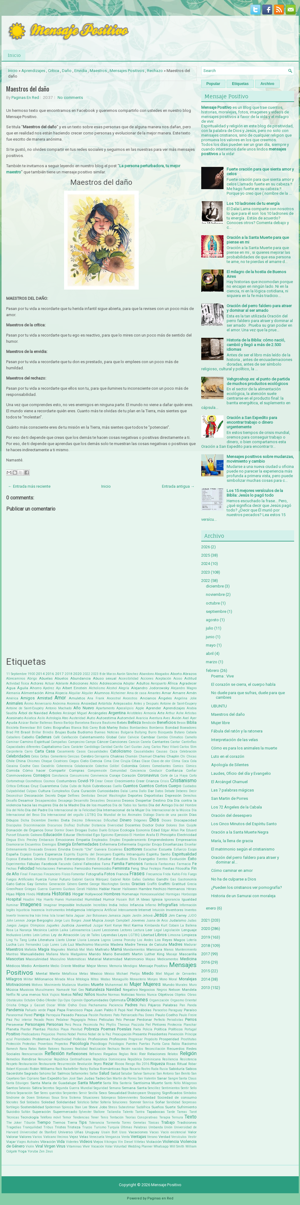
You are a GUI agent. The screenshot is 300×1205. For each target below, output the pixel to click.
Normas (114, 995)
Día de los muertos (95, 805)
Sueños (157, 1107)
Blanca (76, 728)
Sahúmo (45, 1073)
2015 (205, 971)
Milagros (14, 979)
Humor (109, 899)
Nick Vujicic (51, 995)
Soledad (48, 1102)
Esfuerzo (180, 849)
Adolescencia (110, 683)
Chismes (33, 761)
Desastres (97, 801)
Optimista (117, 1000)
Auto (91, 718)
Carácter (77, 747)
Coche (25, 766)
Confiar (191, 771)
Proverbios (45, 1044)
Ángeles (165, 698)
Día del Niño (15, 810)
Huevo (59, 899)
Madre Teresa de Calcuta (146, 944)
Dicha (25, 820)
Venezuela (96, 1137)
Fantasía (150, 864)
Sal (54, 1073)
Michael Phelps (128, 974)
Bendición (149, 723)
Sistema (75, 1098)
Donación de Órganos (24, 830)
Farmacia (184, 864)
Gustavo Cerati (74, 889)
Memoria (115, 966)
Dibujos (12, 820)
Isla (52, 916)
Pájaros (154, 1005)
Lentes (27, 935)
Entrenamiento (16, 849)
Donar (49, 830)
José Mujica (93, 920)
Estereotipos (74, 859)
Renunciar (45, 1059)
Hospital (13, 899)
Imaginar (50, 905)
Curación (88, 791)
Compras (76, 770)
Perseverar (15, 1024)
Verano (152, 1137)
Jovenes (138, 920)
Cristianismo (183, 780)
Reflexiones (76, 1053)
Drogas (81, 830)
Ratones (53, 1049)
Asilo (41, 718)
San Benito (182, 1073)
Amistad (44, 698)
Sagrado (31, 1073)
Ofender (51, 1000)
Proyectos (61, 1044)
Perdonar (144, 1019)
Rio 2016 (142, 1064)
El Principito (166, 835)
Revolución (84, 1064)
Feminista (121, 868)
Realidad (81, 1049)
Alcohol (112, 688)
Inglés (10, 910)
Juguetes (52, 925)
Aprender (153, 708)
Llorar (71, 940)
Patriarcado (129, 1015)
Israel (60, 916)
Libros (161, 934)
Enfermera (108, 844)
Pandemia (15, 1010)
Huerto (48, 899)
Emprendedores (161, 840)
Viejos (98, 1141)
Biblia (192, 722)
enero (211, 908)
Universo (65, 1132)
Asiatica (30, 718)
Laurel (96, 930)
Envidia (80, 70)
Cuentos (130, 785)
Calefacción (69, 737)
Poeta (137, 1029)
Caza (173, 751)
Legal (158, 930)
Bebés (122, 722)
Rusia (163, 1069)
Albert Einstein (74, 688)
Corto (193, 776)
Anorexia (73, 704)
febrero (212, 670)
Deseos (128, 800)
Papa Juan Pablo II (100, 1010)
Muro (193, 985)
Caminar (12, 742)
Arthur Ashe (175, 713)
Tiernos (59, 1122)
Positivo (13, 1034)
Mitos (95, 979)
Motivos (37, 985)
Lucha (11, 944)
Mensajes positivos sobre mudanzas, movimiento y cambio (260, 459)
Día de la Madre (66, 805)
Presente (140, 1034)
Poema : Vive (222, 676)
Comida (13, 770)
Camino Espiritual (35, 742)
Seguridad (100, 1088)
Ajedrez (48, 688)
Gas (173, 879)
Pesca (77, 1025)
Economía (143, 830)
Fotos (109, 874)
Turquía (113, 1127)
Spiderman (53, 1107)
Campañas (59, 742)
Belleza (134, 722)
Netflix (10, 995)
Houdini (28, 899)
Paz (9, 1019)
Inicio (14, 55)
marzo (211, 662)
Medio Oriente (60, 966)
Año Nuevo (83, 708)
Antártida (105, 704)
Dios (154, 820)
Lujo (45, 945)
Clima (176, 761)
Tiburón (29, 1123)
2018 (68, 674)
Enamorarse (15, 844)
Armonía (150, 713)
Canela (146, 742)
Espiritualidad (184, 854)
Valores (25, 1137)
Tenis (104, 1117)
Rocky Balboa (89, 1069)
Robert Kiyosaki (17, 1069)
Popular (213, 84)
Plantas (39, 1029)
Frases (137, 873)
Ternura (177, 1117)
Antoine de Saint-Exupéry (25, 708)
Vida (61, 1141)
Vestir (192, 1137)
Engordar (144, 844)
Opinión (77, 1000)
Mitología (82, 979)
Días (193, 815)
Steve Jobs (98, 1107)
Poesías (124, 1029)
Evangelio (146, 859)
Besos (181, 723)
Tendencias (81, 1117)
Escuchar (150, 849)
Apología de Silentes (230, 764)
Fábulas (33, 864)
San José (69, 1078)
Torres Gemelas (134, 1123)
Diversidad (115, 825)
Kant (108, 925)
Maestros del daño (27, 89)
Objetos (180, 995)
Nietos (66, 994)
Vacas (154, 1132)
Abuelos (61, 678)
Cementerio (58, 756)
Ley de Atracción (65, 935)
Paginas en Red (160, 1198)
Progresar (135, 1039)
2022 (86, 674)
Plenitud (76, 1029)
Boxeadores (188, 728)
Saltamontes (80, 1073)
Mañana (52, 954)
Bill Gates (44, 728)
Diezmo (77, 820)
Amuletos (77, 698)
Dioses (167, 820)
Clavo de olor (160, 761)
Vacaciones (138, 1132)
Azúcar (23, 723)
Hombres (112, 894)
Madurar (190, 945)
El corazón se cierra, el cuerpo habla (243, 684)
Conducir (155, 771)
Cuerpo (174, 785)
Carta (39, 751)
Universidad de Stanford (38, 1132)
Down (70, 830)
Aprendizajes (33, 70)
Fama (106, 864)
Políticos (175, 1029)
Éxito (192, 858)
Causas (161, 751)
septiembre (216, 611)
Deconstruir (14, 796)
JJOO (192, 916)
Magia (43, 949)
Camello (191, 737)
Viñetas (139, 1142)
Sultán (25, 1112)
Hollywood (93, 894)
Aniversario (43, 704)
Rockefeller (71, 1069)
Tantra (140, 1112)
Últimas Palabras (134, 1127)
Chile (10, 761)
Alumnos (102, 693)
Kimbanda (152, 925)
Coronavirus (148, 775)
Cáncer (103, 742)
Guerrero (55, 889)
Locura (93, 940)
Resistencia (188, 1059)
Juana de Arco (157, 921)
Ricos (119, 1064)
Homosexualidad (152, 894)
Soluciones (120, 1102)
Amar (166, 693)
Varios (37, 1137)
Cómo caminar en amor (232, 870)
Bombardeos (139, 728)
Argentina (117, 713)
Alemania (13, 693)
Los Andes (145, 940)
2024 (205, 563)
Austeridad (77, 718)
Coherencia (64, 766)
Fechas (11, 869)
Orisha (11, 1005)
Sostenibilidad (32, 1107)
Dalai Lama (129, 791)
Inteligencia (75, 910)
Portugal (191, 1029)
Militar (28, 979)
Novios (141, 995)
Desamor (25, 800)
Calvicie (133, 737)
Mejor (91, 966)
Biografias (61, 727)
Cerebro (87, 756)
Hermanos (176, 889)
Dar (151, 791)
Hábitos (92, 889)
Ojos (66, 1000)
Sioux (55, 1098)
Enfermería (127, 844)
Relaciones (156, 1054)
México (109, 974)
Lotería (192, 940)
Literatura (46, 940)
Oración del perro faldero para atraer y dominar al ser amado (259, 308)
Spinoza (67, 1107)
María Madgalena (73, 954)
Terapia (164, 1117)
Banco (58, 723)
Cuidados (190, 786)
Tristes (60, 1127)
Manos (169, 950)
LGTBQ (134, 935)
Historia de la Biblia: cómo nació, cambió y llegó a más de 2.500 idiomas (256, 345)
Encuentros (33, 844)
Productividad (62, 1039)
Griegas (30, 889)
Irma (45, 916)
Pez (102, 1025)
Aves (166, 718)
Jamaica (114, 916)
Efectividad (84, 835)
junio (210, 636)
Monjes (152, 979)
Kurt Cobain (170, 925)
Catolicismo (121, 751)
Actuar (49, 683)
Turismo (100, 1127)
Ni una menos (29, 994)
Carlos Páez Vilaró (165, 747)
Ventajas (138, 1136)
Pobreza (91, 1029)
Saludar (126, 1073)
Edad (155, 830)
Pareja (39, 1014)
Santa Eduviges (17, 1083)
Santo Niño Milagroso (180, 1083)
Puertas (144, 1044)
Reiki (133, 1054)
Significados (172, 1093)
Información (188, 905)
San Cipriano (29, 1078)
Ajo (58, 688)
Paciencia (116, 1005)
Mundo (168, 984)
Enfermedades (85, 844)
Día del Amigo (161, 805)
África (172, 683)
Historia (43, 894)
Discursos (54, 825)
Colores (144, 766)
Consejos (41, 775)
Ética (133, 859)
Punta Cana (161, 1044)
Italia (69, 916)
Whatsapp (161, 1146)
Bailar (34, 723)
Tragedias (13, 1127)
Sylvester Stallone (92, 1112)
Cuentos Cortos (153, 785)
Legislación (171, 930)
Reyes (97, 1064)
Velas (83, 1137)
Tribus (48, 1127)
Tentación (117, 1117)
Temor (66, 1117)
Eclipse (113, 830)
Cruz (34, 786)
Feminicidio (101, 868)
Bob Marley (108, 727)
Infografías (168, 904)
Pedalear (62, 1020)
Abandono (146, 674)
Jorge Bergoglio (39, 920)
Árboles (55, 713)
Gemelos (41, 884)
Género (72, 884)
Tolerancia (96, 1123)
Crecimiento (125, 781)
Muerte (97, 984)
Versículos (179, 1137)
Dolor (159, 825)
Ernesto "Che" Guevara (89, 849)
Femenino (65, 868)
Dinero (126, 820)
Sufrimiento (187, 1107)
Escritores (133, 849)
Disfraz (69, 825)
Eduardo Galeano (29, 835)
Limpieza (189, 935)
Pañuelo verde (35, 1010)
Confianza (174, 770)
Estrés (91, 859)
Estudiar (104, 859)
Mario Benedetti (116, 954)
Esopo (192, 849)
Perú (68, 1025)
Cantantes (160, 742)
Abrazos (190, 674)
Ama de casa (136, 693)
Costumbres (66, 781)
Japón (126, 916)
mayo (211, 645)
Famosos (134, 863)
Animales (14, 703)
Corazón (129, 775)
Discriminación (35, 825)
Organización (159, 1000)
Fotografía (94, 874)
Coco (35, 766)
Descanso (114, 801)
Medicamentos (167, 959)
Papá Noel (125, 1010)
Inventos (191, 910)
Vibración (48, 1141)
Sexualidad (117, 1093)
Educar (69, 835)
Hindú (30, 894)
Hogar (78, 894)
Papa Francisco (70, 1010)
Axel (186, 718)
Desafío (11, 801)
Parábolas (143, 1010)
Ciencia (96, 761)
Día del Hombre (185, 805)
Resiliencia (170, 1059)
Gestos (125, 884)
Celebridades (18, 756)
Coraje (114, 775)
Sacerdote (14, 1073)
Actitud (190, 678)
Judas (192, 921)
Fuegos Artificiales (20, 879)
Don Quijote (188, 825)
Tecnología (29, 1117)
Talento (128, 1112)
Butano (179, 732)
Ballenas (46, 723)
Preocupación (122, 1034)
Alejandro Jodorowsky (150, 688)
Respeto (11, 1064)
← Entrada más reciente (29, 486)
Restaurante (47, 1064)
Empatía (83, 840)
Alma (49, 693)
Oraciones (137, 1000)
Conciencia (138, 771)
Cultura (44, 791)
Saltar (94, 1073)
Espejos (26, 854)
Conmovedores (19, 775)
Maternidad (112, 959)
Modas (106, 979)
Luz (71, 944)
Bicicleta (12, 728)
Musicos (27, 989)
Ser (36, 1093)
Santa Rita (110, 1083)
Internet (144, 910)
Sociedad (147, 1097)
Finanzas (36, 874)
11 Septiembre (16, 674)
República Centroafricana (72, 1059)
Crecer (108, 781)
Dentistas (88, 796)
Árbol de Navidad (33, 713)
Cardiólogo (92, 747)
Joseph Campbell (117, 921)
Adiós (94, 683)
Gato (10, 884)
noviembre (215, 594)
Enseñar (191, 844)
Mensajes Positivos (127, 70)
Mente (55, 973)
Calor (122, 737)
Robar (192, 1064)
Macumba (101, 945)
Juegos (11, 925)
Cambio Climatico (170, 737)
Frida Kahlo (171, 874)
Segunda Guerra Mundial (74, 1088)
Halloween (129, 889)
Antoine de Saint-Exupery (178, 704)
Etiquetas (240, 84)
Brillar (36, 732)
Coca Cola (189, 761)
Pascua (81, 1015)
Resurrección (66, 1064)
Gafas (136, 879)
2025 (205, 555)
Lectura (138, 930)
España (12, 854)
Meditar (78, 966)
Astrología (53, 718)
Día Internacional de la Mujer (121, 810)
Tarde (171, 1112)
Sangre (173, 1078)
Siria (64, 1098)
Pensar (129, 1019)
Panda (192, 1005)
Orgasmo (177, 1000)
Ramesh (12, 1049)
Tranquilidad (32, 1127)
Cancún (134, 742)
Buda (71, 732)
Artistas (191, 713)
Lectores (126, 930)
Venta (125, 1137)
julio (209, 628)
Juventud (83, 925)
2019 (205, 937)
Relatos (172, 1054)
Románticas (110, 1069)
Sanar (162, 1078)
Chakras (117, 756)
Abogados (162, 674)
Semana (115, 1088)
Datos (159, 791)
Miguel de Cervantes (180, 974)
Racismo (189, 1044)
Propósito (151, 1039)
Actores (36, 683)
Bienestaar (28, 728)
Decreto (50, 796)
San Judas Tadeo (91, 1078)
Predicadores (30, 1034)
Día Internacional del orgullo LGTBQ (68, 815)
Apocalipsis (125, 708)
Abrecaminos (15, 679)
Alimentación (32, 693)
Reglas (124, 1054)
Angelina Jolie (185, 698)
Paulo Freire (188, 1015)
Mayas (150, 959)
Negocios (147, 989)
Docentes (133, 825)
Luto (64, 945)
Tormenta (113, 1123)
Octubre (29, 1000)
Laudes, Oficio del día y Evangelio (241, 773)
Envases (50, 849)
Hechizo (159, 889)
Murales (182, 985)
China (21, 761)
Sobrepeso (108, 1098)
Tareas (182, 1112)
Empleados (100, 840)
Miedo (148, 973)
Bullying (141, 732)
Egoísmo (107, 835)
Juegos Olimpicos (31, 925)
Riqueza (157, 1063)
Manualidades (32, 954)
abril (210, 653)
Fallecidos (92, 864)
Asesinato (14, 718)
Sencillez (154, 1088)
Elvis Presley (27, 840)
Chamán (131, 756)
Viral (39, 1146)
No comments (70, 97)
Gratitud (178, 884)
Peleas (92, 1020)
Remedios (13, 1059)
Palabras (170, 1005)
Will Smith (177, 1146)
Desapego (65, 801)
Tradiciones (187, 1122)
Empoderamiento (134, 840)
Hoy (39, 899)
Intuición (158, 910)
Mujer (135, 984)
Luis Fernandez (29, 945)
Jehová (147, 916)
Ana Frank (95, 698)
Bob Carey (90, 728)
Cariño (118, 747)
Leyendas (109, 935)
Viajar (11, 1141)
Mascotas (15, 959)
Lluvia (81, 940)
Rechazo (155, 70)
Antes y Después (146, 704)
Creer (140, 781)
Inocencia (38, 910)
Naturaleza (95, 989)
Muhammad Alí (116, 985)
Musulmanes (44, 990)
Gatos (20, 884)
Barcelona (82, 723)
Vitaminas (74, 1146)
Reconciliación (155, 1049)
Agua (10, 688)
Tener (95, 1117)
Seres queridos (51, 1093)
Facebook (49, 864)
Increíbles (100, 905)
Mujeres (152, 984)
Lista (32, 940)
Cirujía (125, 761)
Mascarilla (188, 954)
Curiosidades (108, 791)
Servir (83, 1093)
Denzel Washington (111, 796)
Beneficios (166, 722)
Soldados (33, 1102)
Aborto (176, 674)
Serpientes (70, 1093)
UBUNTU (219, 706)
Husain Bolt (125, 899)
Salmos (63, 1073)
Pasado (67, 1015)
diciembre (215, 586)
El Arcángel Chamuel (229, 781)
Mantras (12, 954)
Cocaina (12, 766)
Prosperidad (169, 1039)
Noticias (128, 994)
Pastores (105, 1015)
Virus (60, 1146)
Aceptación (163, 679)
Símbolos (190, 1093)
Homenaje (130, 894)
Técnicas (12, 1117)
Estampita (55, 859)
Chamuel (145, 756)
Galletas (148, 879)
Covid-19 (85, 781)
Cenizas (73, 756)
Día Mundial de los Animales (119, 815)
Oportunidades (96, 1000)
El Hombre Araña (142, 835)
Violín (30, 1146)
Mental (41, 973)
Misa (70, 979)
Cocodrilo (47, 766)
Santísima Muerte (148, 1083)
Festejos (155, 869)
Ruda (155, 1069)
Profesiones (98, 1039)
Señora (11, 1093)
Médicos (13, 966)
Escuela (165, 849)
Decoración (33, 795)
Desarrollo (81, 801)
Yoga (22, 1151)
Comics (178, 766)
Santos (12, 1088)
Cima (107, 761)
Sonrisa (148, 1102)
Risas (171, 1064)
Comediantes (161, 766)
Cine (116, 761)
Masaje (171, 954)
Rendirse (29, 1059)
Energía (64, 844)
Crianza (152, 781)
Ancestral (114, 698)
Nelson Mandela (182, 989)
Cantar (175, 742)
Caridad (106, 747)
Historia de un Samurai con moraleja (243, 895)
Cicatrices (60, 761)
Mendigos (130, 966)
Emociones (65, 840)
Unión (168, 1127)
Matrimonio (134, 959)
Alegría (124, 688)
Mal (82, 950)
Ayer (193, 718)
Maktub (72, 950)
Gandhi (162, 879)
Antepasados (123, 704)
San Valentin (147, 1078)
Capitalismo (51, 747)
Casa (50, 751)
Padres (131, 1005)
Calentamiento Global (98, 737)
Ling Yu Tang (16, 940)
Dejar (62, 795)
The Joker (14, 1123)
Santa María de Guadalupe (53, 1083)
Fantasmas (167, 864)
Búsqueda (165, 732)
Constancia (60, 776)
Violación (154, 1141)
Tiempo (44, 1122)
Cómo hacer (34, 770)
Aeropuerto (158, 683)
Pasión (93, 1015)
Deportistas (153, 795)
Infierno (150, 905)
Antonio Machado (59, 708)
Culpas (31, 791)
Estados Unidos (32, 859)
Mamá (116, 949)
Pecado (39, 1020)
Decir (193, 791)
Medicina (188, 959)
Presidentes (157, 1034)
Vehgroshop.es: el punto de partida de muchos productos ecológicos (258, 381)
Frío (184, 874)
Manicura (154, 949)
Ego (96, 835)
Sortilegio (12, 1107)
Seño (193, 1088)
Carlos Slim (188, 747)
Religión (188, 1053)
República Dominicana (144, 1059)
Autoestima (106, 718)
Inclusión (83, 905)
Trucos (87, 1127)
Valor (192, 1132)
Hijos (20, 894)
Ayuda (11, 722)
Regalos (110, 1054)
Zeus (49, 1151)
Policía (147, 1029)
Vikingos (110, 1142)
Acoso (177, 679)
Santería (126, 1083)
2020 (77, 674)
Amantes (154, 693)
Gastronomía (187, 879)
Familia (118, 863)
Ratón (42, 1049)
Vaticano (49, 1137)
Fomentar (78, 874)
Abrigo (32, 679)
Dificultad (111, 820)
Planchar (190, 1025)
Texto (191, 1117)
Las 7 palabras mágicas (232, 790)
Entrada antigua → (178, 486)
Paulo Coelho (166, 1015)
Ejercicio (121, 835)
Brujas (60, 732)
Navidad (113, 989)
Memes (102, 966)
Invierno (23, 916)
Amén (191, 693)
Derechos (190, 796)
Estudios (120, 859)
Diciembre (38, 820)
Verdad (164, 1137)
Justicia (67, 925)
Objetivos (165, 994)
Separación (25, 1093)
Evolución (178, 859)
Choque (46, 761)
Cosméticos (33, 781)
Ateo (65, 718)
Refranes (95, 1054)
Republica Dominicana (109, 1059)
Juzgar (98, 925)
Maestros (98, 70)
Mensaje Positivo (153, 966)
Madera (117, 944)
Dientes (53, 820)
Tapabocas (156, 1112)
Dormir (59, 830)
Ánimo (28, 704)
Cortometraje (15, 781)
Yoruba (33, 1151)
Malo (89, 950)
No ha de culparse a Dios (233, 879)
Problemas (41, 1039)
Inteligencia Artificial (101, 910)
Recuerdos (176, 1048)
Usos (123, 1132)
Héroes (191, 889)
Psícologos (116, 1044)
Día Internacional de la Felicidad (72, 810)
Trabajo (168, 1122)
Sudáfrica (143, 1107)
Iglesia (157, 899)
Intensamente (127, 910)
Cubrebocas (101, 786)
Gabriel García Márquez (90, 879)
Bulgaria (127, 732)
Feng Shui (139, 868)
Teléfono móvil (50, 1117)
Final (24, 874)
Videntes (72, 1142)
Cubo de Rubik (80, 786)
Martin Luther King (148, 954)
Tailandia (114, 1112)
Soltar (95, 1102)
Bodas (123, 728)
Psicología (79, 1043)
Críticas (23, 786)
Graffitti (164, 884)
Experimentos (16, 864)
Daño (67, 70)
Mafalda (30, 950)
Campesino (76, 742)
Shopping (154, 1093)
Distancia (99, 825)
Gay (30, 884)
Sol (22, 1102)
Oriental (191, 1000)
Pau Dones (146, 1015)
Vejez (73, 1137)
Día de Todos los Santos (129, 805)
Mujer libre (220, 722)
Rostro (145, 1069)
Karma (137, 925)
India (113, 905)
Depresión (173, 795)
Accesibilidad (128, 679)
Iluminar (12, 905)
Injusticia (23, 910)
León (36, 935)
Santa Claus (188, 1078)
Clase (145, 761)
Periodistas (175, 1020)
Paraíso (190, 1010)
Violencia (171, 1141)
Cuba (64, 786)
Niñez (78, 994)
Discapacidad (185, 820)
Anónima (59, 704)
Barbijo (68, 723)
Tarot (193, 1112)
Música (12, 989)
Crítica (53, 70)
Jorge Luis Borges (67, 921)
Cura (75, 791)
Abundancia (80, 678)
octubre (213, 603)
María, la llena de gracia (232, 840)
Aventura (155, 718)
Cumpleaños (61, 791)
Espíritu (69, 854)
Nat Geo (77, 990)
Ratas (32, 1049)
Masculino (57, 959)
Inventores (174, 910)
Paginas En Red (25, 97)
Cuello (117, 786)
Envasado (35, 849)
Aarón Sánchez (127, 674)
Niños (90, 994)
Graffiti (152, 884)
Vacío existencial (173, 1132)
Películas (106, 1019)
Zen (42, 1151)
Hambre (145, 889)
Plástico (53, 1029)
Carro (28, 751)
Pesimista (90, 1025)
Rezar (108, 1063)
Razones (67, 1049)
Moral (173, 979)
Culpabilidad (15, 791)
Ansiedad (89, 703)
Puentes (131, 1044)
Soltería (105, 1102)
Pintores (159, 1024)
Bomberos (156, 728)
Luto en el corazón (227, 756)
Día (170, 800)
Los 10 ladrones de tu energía (253, 203)
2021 (205, 920)
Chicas (191, 756)
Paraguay (175, 1010)
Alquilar (74, 693)
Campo (90, 742)
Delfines (74, 796)
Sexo (103, 1093)
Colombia (129, 766)
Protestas (29, 1044)
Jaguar (79, 916)
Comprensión (97, 771)
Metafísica (69, 974)
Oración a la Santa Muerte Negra (239, 832)
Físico (66, 874)
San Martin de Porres (122, 1078)
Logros (106, 940)
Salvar (137, 1073)
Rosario (134, 1069)
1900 (31, 674)
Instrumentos (55, 910)
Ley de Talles (90, 935)
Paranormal (14, 1015)
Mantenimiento (186, 950)
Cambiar (148, 737)
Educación (52, 834)
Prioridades (22, 1039)
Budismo (85, 732)
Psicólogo (98, 1044)
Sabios (191, 1069)
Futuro (64, 879)
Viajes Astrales (28, 1142)
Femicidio (83, 868)
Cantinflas (189, 742)
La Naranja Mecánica (31, 930)
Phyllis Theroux (117, 1025)
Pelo (119, 1020)
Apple (140, 708)
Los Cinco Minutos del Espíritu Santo (244, 823)
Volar (109, 1146)
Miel (159, 974)
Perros (191, 1019)
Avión (176, 718)
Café (56, 737)
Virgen (49, 1146)
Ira (32, 915)
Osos (83, 1005)
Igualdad (189, 899)
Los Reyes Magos (170, 940)
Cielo (84, 761)
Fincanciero (52, 874)
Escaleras (115, 849)
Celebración (188, 751)
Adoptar (129, 683)
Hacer (116, 889)
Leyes (122, 935)
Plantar (25, 1029)
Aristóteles (134, 713)
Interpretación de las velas (234, 739)
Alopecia (61, 693)
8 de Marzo (107, 674)
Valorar (12, 1137)
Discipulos (14, 825)
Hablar (104, 889)
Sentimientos (171, 1088)
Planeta (12, 1029)
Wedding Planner (140, 1146)
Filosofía (183, 868)
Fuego (192, 874)
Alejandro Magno (183, 688)
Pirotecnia (174, 1025)
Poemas (108, 1029)
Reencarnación (32, 1054)
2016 (50, 674)
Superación (41, 1112)
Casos (81, 751)
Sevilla (93, 1093)
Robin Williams (42, 1069)
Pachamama (98, 1005)
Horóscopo (189, 894)
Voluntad (120, 1146)
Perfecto (159, 1020)
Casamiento (65, 751)
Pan (182, 1005)
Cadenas (43, 737)
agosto (212, 619)
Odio (40, 1000)
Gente (83, 884)
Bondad (172, 727)
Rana (23, 1049)
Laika (64, 930)
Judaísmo (177, 920)
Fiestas (168, 868)
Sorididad (173, 1102)
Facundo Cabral (70, 864)
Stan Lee (81, 1107)
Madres (175, 944)
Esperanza (53, 854)
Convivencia (99, 776)
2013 (205, 987)
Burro (152, 732)
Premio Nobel (66, 1034)
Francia (122, 874)
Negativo (130, 989)
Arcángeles (97, 713)
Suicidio (13, 1112)
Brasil (25, 732)
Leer (149, 930)
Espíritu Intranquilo (129, 854)
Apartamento (105, 708)
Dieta (65, 820)
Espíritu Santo (158, 854)
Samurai (149, 1073)
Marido (95, 954)
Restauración (28, 1064)
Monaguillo (120, 979)
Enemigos (49, 844)
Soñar (160, 1102)
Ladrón (53, 930)
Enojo (157, 844)
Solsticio (83, 1102)
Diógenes (140, 820)
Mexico (96, 973)
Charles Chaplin (166, 756)
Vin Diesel (125, 1142)
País (143, 1005)
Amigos (27, 698)
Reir (142, 1054)
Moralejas (188, 979)
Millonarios (44, 979)
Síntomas (43, 1098)
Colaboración (83, 766)
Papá (51, 1010)
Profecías (79, 1039)
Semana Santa (134, 1088)
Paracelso (160, 1010)
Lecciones (110, 930)
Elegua (11, 840)
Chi (182, 756)
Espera (38, 854)
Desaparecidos (46, 801)
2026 (205, 547)
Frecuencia (154, 874)
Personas (54, 1024)
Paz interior (23, 1020)
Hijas (10, 894)
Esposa (11, 859)
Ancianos (148, 698)
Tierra (72, 1122)
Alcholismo (97, 688)
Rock (58, 1069)
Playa (65, 1029)
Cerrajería (101, 756)
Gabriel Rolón (120, 879)
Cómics (191, 766)
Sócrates (12, 1102)
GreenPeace (14, 889)
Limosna (174, 935)
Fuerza (41, 879)
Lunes (54, 945)
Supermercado (65, 1112)
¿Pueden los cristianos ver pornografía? (246, 887)
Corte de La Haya (173, 776)
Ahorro (35, 688)
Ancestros (130, 698)
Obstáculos (14, 1000)
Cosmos (49, 781)
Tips (83, 1122)
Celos (35, 756)
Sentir (185, 1088)
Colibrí (114, 766)
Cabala (191, 732)
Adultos (143, 683)
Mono (163, 979)
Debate (170, 791)
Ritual (182, 1064)
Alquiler (87, 693)
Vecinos (62, 1137)
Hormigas (173, 894)
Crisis (164, 781)
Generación (57, 884)
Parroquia (53, 1015)
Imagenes (30, 904)
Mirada (60, 979)
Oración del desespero (231, 815)
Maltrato (102, 949)
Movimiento (52, 985)
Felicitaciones (45, 869)
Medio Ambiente (35, 966)
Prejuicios (48, 1034)
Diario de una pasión (172, 815)
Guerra (42, 889)
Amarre (178, 693)
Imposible (66, 905)
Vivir (86, 1146)
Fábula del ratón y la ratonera (237, 731)
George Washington (104, 884)
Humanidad (74, 899)
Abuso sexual (105, 678)
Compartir (57, 770)
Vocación (97, 1146)
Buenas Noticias (106, 732)
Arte (160, 713)
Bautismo (109, 723)
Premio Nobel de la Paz (94, 1034)
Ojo (60, 1000)
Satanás (25, 1088)
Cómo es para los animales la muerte (244, 748)
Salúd (115, 1073)
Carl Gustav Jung (137, 747)
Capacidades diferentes (23, 747)
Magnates (58, 950)
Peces (50, 1020)
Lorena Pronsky (124, 940)
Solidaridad (66, 1102)
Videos (86, 1141)
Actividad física (17, 683)
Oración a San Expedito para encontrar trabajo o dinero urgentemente (252, 422)
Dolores (171, 825)
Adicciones (79, 683)
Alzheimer (118, 693)
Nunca (152, 995)
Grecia (192, 884)
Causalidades (144, 751)
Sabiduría (177, 1069)
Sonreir (135, 1102)
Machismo (84, 944)
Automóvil (126, 718)
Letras (45, 935)
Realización (97, 1049)
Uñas (79, 1132)
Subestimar (127, 1107)
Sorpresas (189, 1102)
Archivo (267, 84)
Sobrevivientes (128, 1098)
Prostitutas (189, 1039)
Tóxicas (153, 1123)
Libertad (147, 935)
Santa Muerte (90, 1082)
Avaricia (142, 718)
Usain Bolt (109, 1132)
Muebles (83, 985)
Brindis (48, 732)
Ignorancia (172, 899)
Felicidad (26, 868)
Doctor (148, 825)
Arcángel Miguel (75, 713)
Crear (99, 781)
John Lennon (15, 921)
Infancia (137, 905)
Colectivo (101, 766)
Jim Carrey (177, 915)
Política (160, 1029)
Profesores (118, 1039)
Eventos (162, 859)
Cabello (28, 737)
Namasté (63, 990)
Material (95, 959)
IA (137, 899)
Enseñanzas (173, 844)
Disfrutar (83, 825)
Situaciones (91, 1098)
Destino (159, 800)
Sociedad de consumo (176, 1097)
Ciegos (74, 761)
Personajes (35, 1024)
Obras (192, 995)
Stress (112, 1107)
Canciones (118, 742)
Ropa (124, 1069)
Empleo (115, 840)
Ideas (145, 899)
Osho (72, 1005)
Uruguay (92, 1132)
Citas (136, 761)
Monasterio (138, 979)
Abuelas (46, 678)
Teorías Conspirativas (141, 1117)
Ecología (127, 830)
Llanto (60, 940)
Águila (22, 688)
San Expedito (51, 1078)
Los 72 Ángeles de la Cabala (236, 807)
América (12, 698)
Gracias (138, 883)
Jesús (160, 915)
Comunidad (118, 771)
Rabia (176, 1044)
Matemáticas (76, 959)
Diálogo (148, 815)
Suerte (170, 1107)
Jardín (136, 916)
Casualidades (98, 751)
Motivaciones (18, 984)
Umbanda (156, 1127)
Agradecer (188, 683)
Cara (66, 747)
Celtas (44, 756)
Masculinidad (37, 959)
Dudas (93, 830)
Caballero (13, 737)
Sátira (37, 1088)
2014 (40, 674)
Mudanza (69, 985)
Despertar (143, 800)
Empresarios (186, 840)
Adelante (62, 683)
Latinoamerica (80, 930)
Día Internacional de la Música (168, 810)
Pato (116, 1015)
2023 (94, 674)
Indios (123, 905)
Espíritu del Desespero (94, 854)
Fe (194, 863)
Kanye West (122, 925)
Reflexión (54, 1053)
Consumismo (79, 776)
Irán (38, 916)
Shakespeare (137, 1093)
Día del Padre (36, 810)
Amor (60, 698)
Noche (101, 994)
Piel (148, 1025)
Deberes (182, 791)
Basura (95, 723)
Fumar (53, 879)
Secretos (48, 1088)
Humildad (93, 899)
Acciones (147, 679)
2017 (59, 674)
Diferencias (93, 820)
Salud (104, 1073)
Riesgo (130, 1064)
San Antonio (165, 1073)
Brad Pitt (13, 732)
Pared (28, 1015)
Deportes (135, 795)
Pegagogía (78, 1020)
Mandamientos (134, 950)
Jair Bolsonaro (96, 916)
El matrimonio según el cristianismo (243, 849)
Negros (162, 990)
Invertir (11, 916)
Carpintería (14, 751)
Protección (13, 1044)
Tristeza (73, 1127)
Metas (83, 974)
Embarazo (46, 840)
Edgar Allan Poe (173, 830)
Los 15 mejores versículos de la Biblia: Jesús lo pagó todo (255, 493)
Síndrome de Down (20, 1098)
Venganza (112, 1137)
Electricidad (187, 835)
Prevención (176, 1034)
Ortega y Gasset (31, 1005)
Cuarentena (49, 786)
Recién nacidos (132, 1049)
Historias (61, 894)
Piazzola (137, 1025)
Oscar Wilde (56, 1005)
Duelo (103, 830)
